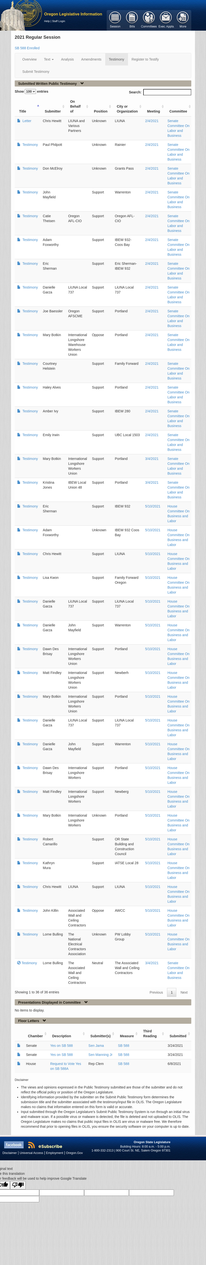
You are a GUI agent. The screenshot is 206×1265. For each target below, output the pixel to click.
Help (47, 21)
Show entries (31, 91)
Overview (29, 59)
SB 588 (123, 1046)
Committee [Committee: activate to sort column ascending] (178, 111)
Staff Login (58, 21)
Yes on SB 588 (61, 1046)
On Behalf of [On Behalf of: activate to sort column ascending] (75, 106)
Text (49, 59)
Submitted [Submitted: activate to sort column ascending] (178, 1036)
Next (184, 992)
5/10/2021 (152, 506)
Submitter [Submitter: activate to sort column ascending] (53, 111)
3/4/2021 (152, 459)
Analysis (67, 59)
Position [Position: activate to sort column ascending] (100, 111)
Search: (160, 92)
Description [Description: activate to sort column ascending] (61, 1036)
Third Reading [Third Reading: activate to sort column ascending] (150, 1033)
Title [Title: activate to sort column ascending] (22, 111)
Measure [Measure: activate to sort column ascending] (127, 1036)
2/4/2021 (152, 121)
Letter (26, 121)
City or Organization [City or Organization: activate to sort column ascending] (127, 108)
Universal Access (31, 1153)
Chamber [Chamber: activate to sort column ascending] (35, 1036)
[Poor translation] (18, 1185)
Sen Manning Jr (101, 1055)
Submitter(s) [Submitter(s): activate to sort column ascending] (100, 1036)
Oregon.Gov (74, 1153)
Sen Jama (96, 1046)
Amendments (91, 59)
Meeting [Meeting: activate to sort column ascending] (153, 111)
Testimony (116, 59)
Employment (54, 1153)
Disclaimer (9, 1153)
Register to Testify (145, 59)
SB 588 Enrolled (27, 48)
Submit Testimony (35, 72)
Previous (156, 992)
